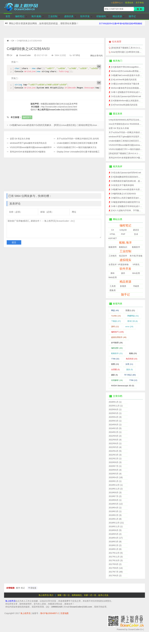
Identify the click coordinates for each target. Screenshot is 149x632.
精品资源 (117, 16)
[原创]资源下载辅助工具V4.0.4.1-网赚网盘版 (129, 153)
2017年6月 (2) (115, 575)
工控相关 (113, 256)
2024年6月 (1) (115, 424)
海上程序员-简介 (46, 595)
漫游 (129, 369)
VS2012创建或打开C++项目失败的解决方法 (76, 147)
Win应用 (136, 273)
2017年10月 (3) (116, 560)
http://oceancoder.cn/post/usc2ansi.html (59, 107)
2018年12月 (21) (116, 523)
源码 (115, 326)
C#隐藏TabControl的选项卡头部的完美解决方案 (33, 125)
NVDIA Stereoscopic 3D (122, 386)
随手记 (132, 16)
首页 (8, 16)
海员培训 (131, 359)
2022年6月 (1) (115, 443)
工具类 (113, 286)
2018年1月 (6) (115, 549)
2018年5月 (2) (115, 534)
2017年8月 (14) (116, 568)
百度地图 (64, 613)
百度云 (130, 310)
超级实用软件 (118, 337)
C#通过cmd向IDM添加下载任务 (125, 84)
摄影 (114, 375)
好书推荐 (117, 343)
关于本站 (140, 2)
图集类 (113, 290)
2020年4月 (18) (116, 477)
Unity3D (123, 230)
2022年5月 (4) (115, 447)
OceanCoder (25, 55)
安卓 (136, 234)
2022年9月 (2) (115, 436)
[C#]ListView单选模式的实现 (123, 79)
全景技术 (113, 264)
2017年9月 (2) (115, 564)
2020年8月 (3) (115, 462)
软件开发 (85, 16)
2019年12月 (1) (116, 485)
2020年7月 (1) (115, 466)
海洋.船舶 (36, 16)
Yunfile (116, 316)
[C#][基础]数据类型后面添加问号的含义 (128, 177)
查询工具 (132, 321)
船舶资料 (113, 247)
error (129, 326)
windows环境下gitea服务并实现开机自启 (28, 143)
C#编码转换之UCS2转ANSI (28, 49)
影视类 (123, 286)
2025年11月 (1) (116, 406)
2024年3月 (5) (115, 428)
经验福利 (101, 16)
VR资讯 (136, 264)
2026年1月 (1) (115, 402)
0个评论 (76, 55)
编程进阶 (117, 348)
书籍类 (136, 286)
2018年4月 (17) (116, 538)
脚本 (113, 273)
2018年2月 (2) (115, 545)
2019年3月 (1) (115, 511)
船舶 (133, 353)
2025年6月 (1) (115, 409)
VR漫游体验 (123, 264)
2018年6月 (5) (115, 530)
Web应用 (112, 277)
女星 (129, 364)
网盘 (115, 310)
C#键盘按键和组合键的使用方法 (125, 202)
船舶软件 (136, 247)
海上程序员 (10, 601)
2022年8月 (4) (115, 440)
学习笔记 (130, 375)
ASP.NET (112, 238)
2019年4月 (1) (115, 507)
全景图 (115, 369)
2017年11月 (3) (116, 557)
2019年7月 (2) (115, 496)
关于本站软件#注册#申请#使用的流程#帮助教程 (120, 23)
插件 (123, 273)
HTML (112, 234)
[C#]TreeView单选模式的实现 (124, 105)
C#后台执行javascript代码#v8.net (126, 96)
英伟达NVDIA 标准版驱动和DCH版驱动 (27, 152)
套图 (115, 364)
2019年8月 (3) (115, 492)
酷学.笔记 (20, 588)
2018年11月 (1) (116, 526)
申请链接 (32, 588)
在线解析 (117, 380)
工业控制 (52, 16)
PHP (123, 234)
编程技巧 (27, 117)
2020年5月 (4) (115, 473)
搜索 (139, 9)
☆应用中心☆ (117, 2)
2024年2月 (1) (115, 432)
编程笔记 (19, 16)
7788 (115, 359)
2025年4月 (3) (115, 417)
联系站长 (129, 2)
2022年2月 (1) (115, 458)
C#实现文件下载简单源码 (122, 185)
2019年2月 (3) (115, 515)
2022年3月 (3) (115, 455)
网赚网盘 (133, 316)
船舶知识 (123, 247)
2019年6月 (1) (115, 500)
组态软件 (123, 256)
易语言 (136, 230)
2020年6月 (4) (115, 470)
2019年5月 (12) (116, 504)
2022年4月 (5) (115, 451)
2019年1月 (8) (115, 519)
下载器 (116, 321)
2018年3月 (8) (115, 541)
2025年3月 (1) (115, 421)
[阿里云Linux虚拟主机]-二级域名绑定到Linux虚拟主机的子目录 (84, 125)
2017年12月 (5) (116, 553)
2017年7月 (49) (116, 572)
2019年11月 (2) (116, 489)
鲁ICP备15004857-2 (49, 613)
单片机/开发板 (136, 256)
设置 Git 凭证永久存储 (20, 138)
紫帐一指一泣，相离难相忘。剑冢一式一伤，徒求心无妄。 (83, 595)
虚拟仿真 (68, 16)
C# (12, 40)
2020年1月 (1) (115, 481)
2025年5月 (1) (115, 413)
